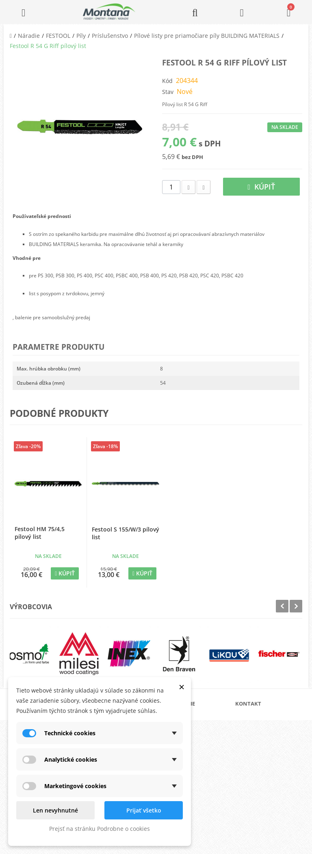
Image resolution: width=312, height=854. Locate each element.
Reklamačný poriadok (196, 770)
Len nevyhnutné (55, 810)
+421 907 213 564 (265, 785)
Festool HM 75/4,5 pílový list (40, 532)
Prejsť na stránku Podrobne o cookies (99, 828)
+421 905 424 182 (265, 763)
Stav (167, 92)
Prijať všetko (143, 810)
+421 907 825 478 (265, 774)
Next (296, 606)
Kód (167, 81)
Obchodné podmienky (196, 757)
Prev (282, 606)
